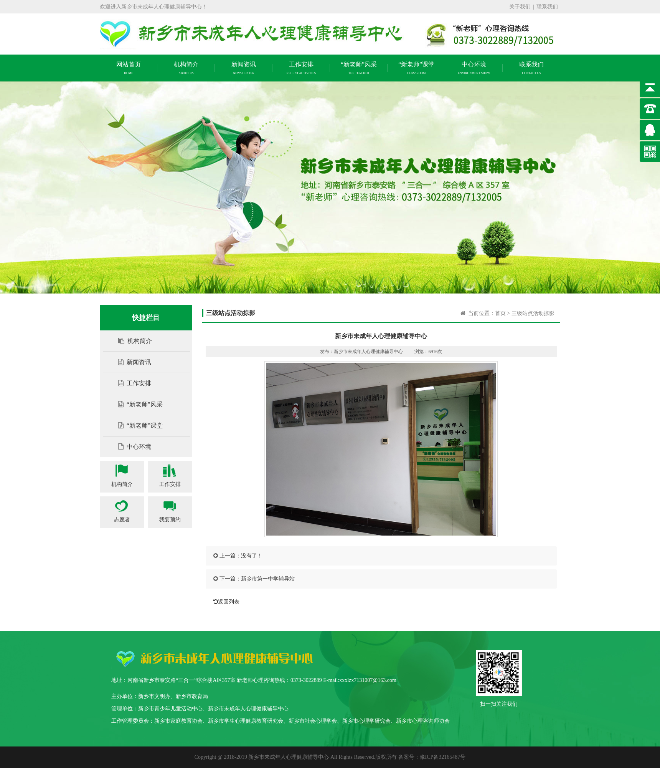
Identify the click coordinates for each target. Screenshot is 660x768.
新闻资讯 (131, 362)
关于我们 (520, 7)
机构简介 (131, 341)
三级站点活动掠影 (533, 313)
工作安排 (131, 383)
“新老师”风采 (137, 404)
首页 (500, 313)
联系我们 (547, 7)
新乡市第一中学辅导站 (268, 579)
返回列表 (224, 602)
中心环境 (131, 446)
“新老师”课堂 (137, 425)
